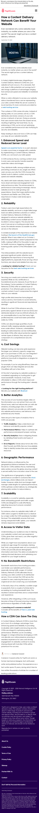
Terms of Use (6, 753)
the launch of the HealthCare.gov (22, 235)
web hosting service (10, 107)
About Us (5, 741)
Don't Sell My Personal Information (13, 785)
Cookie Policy (6, 747)
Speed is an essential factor (12, 148)
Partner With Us (7, 771)
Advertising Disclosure (31, 5)
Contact (4, 778)
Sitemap (4, 765)
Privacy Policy (6, 759)
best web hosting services (24, 268)
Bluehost (24, 391)
